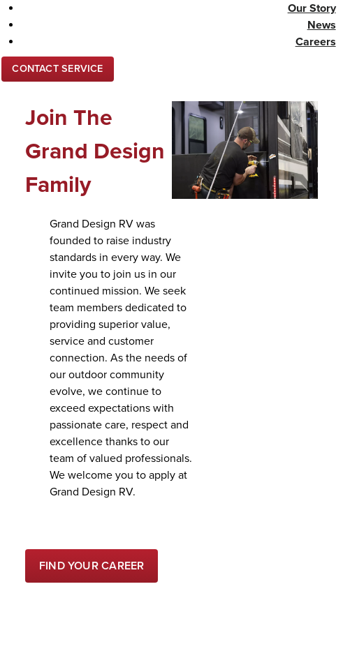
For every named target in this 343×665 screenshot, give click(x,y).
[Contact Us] (58, 69)
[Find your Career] (91, 565)
